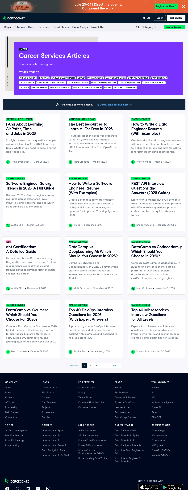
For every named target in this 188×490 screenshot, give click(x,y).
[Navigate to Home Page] (14, 18)
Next (115, 365)
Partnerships (12, 407)
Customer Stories (87, 407)
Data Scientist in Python (127, 435)
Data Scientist (158, 440)
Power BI (156, 407)
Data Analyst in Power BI (128, 445)
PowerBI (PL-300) (160, 450)
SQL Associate (159, 435)
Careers (9, 397)
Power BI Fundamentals (91, 445)
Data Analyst (158, 430)
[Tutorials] (19, 27)
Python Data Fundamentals (93, 440)
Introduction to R (50, 440)
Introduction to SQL (52, 435)
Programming (12, 445)
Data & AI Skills (86, 387)
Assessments (49, 412)
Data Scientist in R (124, 440)
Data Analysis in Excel (54, 450)
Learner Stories (123, 407)
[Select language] (146, 18)
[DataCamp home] (27, 481)
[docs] (31, 27)
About (8, 387)
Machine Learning (14, 435)
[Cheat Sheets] (60, 27)
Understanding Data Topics (92, 458)
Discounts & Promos (125, 397)
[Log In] (160, 18)
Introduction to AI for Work (56, 455)
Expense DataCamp (125, 402)
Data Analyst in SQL (125, 430)
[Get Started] (176, 18)
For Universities (123, 412)
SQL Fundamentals (88, 435)
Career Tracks (49, 387)
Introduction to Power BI (54, 445)
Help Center (11, 412)
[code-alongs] (80, 27)
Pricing (82, 392)
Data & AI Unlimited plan (91, 402)
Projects (46, 407)
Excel (154, 412)
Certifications (49, 402)
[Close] (183, 6)
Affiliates (10, 402)
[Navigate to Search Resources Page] (138, 27)
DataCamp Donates (125, 417)
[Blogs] (7, 27)
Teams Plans (85, 397)
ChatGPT (156, 417)
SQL (153, 397)
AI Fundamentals (87, 430)
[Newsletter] (98, 27)
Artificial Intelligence (162, 402)
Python (155, 387)
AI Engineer (157, 445)
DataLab (46, 417)
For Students (121, 392)
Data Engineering (14, 440)
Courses (46, 397)
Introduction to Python (53, 430)
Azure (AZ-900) (159, 455)
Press (8, 392)
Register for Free (166, 6)
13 (107, 365)
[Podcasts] (43, 27)
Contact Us (11, 417)
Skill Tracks (48, 392)
